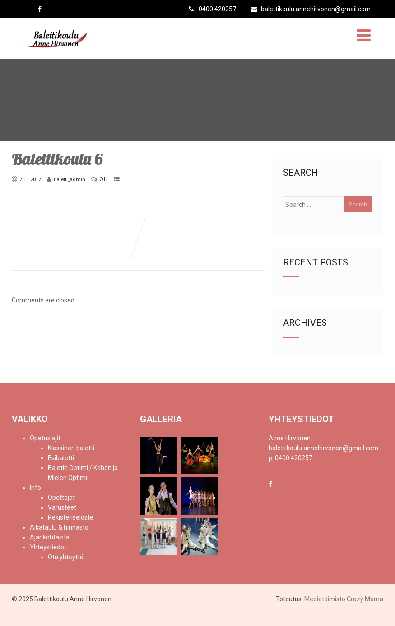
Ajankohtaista (50, 537)
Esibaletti (61, 458)
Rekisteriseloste (70, 517)
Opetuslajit (45, 438)
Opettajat (61, 497)
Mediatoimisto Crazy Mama (343, 599)
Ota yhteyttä (66, 557)
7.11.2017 (30, 179)
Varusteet (62, 507)
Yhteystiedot (48, 547)
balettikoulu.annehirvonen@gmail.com (311, 9)
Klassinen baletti (71, 448)
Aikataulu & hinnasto (59, 527)
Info (35, 487)
